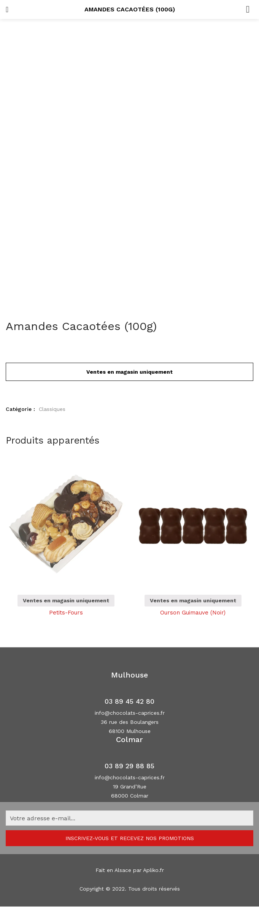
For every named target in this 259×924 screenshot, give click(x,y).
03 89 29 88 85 (129, 766)
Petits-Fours (66, 612)
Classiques (52, 409)
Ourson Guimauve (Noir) (193, 612)
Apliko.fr (153, 870)
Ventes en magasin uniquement (66, 600)
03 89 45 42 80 (129, 701)
